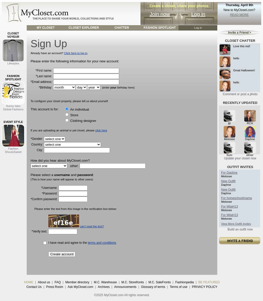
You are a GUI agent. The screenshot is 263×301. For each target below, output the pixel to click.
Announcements (125, 287)
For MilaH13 (229, 206)
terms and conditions (102, 243)
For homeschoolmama (236, 198)
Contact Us (34, 287)
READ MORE (239, 15)
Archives (104, 287)
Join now (160, 14)
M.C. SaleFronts (159, 282)
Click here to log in (75, 53)
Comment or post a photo (240, 94)
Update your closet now (240, 158)
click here (101, 130)
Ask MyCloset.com (80, 287)
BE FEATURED (209, 282)
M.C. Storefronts (132, 282)
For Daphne (229, 172)
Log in (198, 14)
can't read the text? (92, 226)
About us (44, 282)
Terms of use (178, 287)
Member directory (77, 282)
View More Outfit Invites (236, 223)
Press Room (54, 287)
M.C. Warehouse (105, 282)
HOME (28, 282)
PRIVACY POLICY (204, 287)
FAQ (57, 282)
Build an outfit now (240, 229)
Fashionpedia (184, 282)
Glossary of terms (153, 287)
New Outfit (228, 181)
